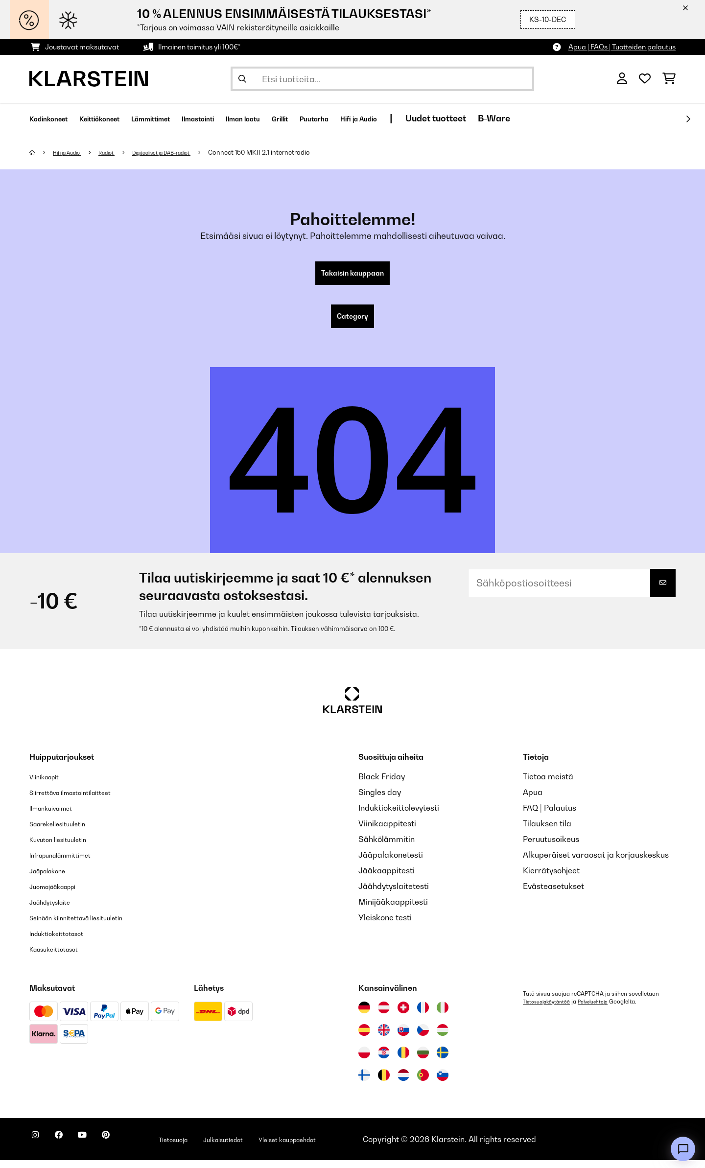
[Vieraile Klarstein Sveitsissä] (403, 1015)
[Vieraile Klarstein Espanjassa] (364, 1038)
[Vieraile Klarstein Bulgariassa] (423, 1060)
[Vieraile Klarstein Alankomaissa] (403, 1083)
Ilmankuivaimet (57, 815)
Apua (532, 800)
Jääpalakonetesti (390, 862)
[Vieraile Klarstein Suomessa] (364, 1083)
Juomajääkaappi (61, 894)
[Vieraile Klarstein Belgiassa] (384, 1083)
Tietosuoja (209, 1147)
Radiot (120, 152)
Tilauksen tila (547, 831)
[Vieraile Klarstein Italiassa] (442, 1015)
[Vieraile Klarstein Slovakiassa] (403, 1038)
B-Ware (599, 118)
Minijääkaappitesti (393, 909)
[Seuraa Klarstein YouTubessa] (102, 1148)
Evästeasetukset (553, 894)
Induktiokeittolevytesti (398, 815)
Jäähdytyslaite (56, 909)
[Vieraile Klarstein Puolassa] (364, 1060)
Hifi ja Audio (73, 152)
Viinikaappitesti (387, 831)
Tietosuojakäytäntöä (550, 1009)
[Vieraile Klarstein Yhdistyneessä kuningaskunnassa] (384, 1038)
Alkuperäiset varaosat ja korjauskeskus (596, 862)
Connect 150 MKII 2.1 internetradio (294, 152)
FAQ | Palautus (549, 815)
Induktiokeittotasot (64, 941)
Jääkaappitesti (386, 878)
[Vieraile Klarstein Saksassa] (364, 1015)
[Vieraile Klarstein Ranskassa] (423, 1015)
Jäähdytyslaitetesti (393, 894)
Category (352, 322)
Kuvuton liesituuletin (66, 847)
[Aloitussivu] (41, 152)
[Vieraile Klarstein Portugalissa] (423, 1083)
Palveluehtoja (603, 1009)
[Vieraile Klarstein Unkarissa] (442, 1038)
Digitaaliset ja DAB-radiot (187, 152)
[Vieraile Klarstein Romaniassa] (403, 1060)
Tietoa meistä (548, 784)
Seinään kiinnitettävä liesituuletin (90, 925)
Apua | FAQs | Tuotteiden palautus (622, 47)
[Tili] (622, 79)
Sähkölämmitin (386, 847)
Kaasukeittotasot (61, 956)
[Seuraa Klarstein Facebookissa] (70, 1148)
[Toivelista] (645, 79)
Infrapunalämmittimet (70, 862)
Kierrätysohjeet (551, 878)
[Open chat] (683, 1149)
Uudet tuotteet (540, 118)
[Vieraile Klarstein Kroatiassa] (384, 1060)
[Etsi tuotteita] (382, 79)
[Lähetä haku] (242, 79)
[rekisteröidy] (688, 119)
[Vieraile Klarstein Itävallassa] (384, 1015)
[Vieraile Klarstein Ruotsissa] (442, 1060)
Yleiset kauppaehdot (349, 1147)
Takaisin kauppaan (352, 275)
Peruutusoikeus (551, 847)
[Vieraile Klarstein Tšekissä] (423, 1038)
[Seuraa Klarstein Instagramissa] (39, 1148)
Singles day (379, 800)
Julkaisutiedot (269, 1147)
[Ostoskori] (669, 79)
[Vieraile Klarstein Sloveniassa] (442, 1083)
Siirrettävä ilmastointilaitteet (83, 800)
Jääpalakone (53, 878)
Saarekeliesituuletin (66, 831)
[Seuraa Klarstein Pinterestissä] (133, 1148)
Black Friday (381, 784)
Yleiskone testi (385, 925)
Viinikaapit (49, 784)
